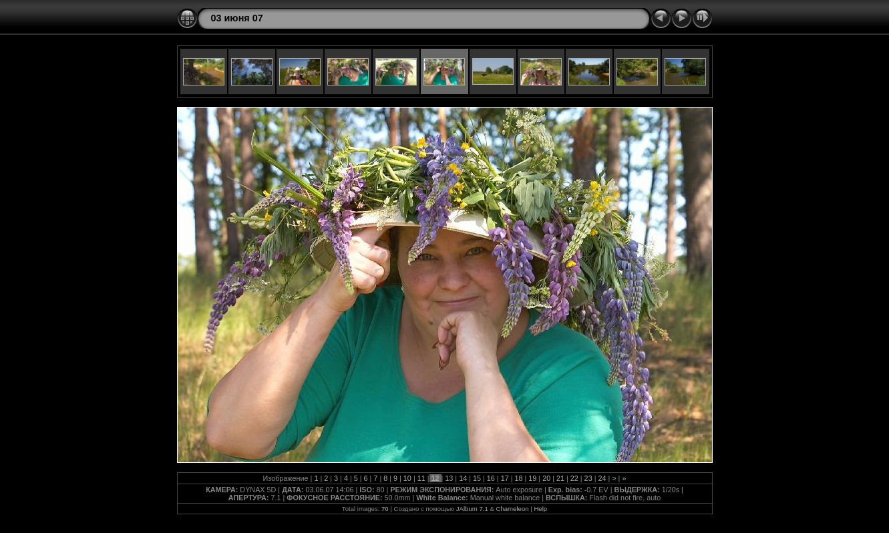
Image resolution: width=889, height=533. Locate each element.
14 (463, 478)
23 (588, 478)
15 (477, 478)
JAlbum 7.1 (472, 508)
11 (421, 478)
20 (546, 478)
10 (407, 478)
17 (505, 478)
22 (574, 478)
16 (491, 478)
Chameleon (512, 508)
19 (532, 478)
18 (518, 478)
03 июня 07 (237, 18)
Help (540, 508)
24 (602, 478)
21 (560, 478)
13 (449, 478)
